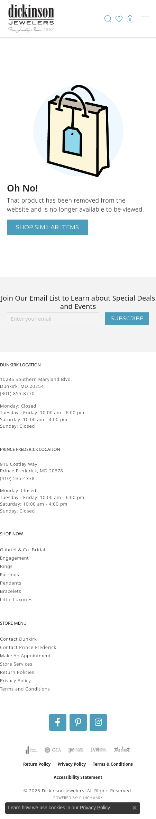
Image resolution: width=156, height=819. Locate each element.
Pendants (10, 583)
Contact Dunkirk (18, 639)
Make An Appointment (25, 655)
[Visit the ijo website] (76, 750)
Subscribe (127, 318)
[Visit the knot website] (121, 750)
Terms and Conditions (25, 689)
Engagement (14, 558)
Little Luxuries (16, 599)
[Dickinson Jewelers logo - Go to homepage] (31, 18)
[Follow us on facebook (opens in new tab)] (57, 722)
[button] (108, 19)
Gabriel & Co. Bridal (22, 549)
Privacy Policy (15, 680)
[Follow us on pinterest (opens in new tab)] (78, 722)
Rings (6, 566)
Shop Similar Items (47, 227)
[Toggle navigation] (145, 19)
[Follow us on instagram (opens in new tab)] (98, 722)
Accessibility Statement (78, 777)
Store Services (16, 664)
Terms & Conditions (113, 764)
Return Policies (17, 672)
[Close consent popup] (134, 808)
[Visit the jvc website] (98, 750)
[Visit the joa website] (32, 750)
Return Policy (37, 764)
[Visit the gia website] (53, 750)
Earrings (9, 574)
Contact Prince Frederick (28, 647)
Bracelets (10, 591)
